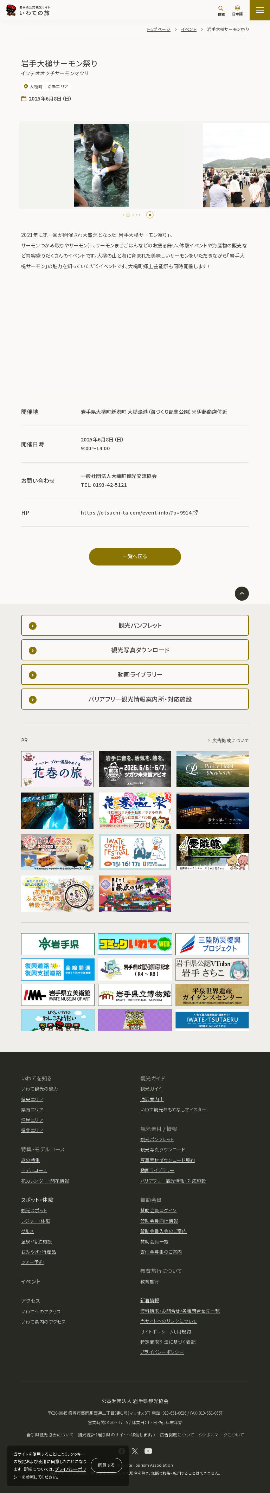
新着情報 (149, 1300)
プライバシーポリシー (162, 1352)
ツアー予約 (32, 1262)
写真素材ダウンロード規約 (167, 1160)
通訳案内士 (152, 1099)
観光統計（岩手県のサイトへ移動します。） (116, 1434)
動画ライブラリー (157, 1170)
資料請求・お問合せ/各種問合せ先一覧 (180, 1310)
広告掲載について (230, 740)
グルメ (27, 1231)
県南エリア (32, 1109)
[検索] (221, 11)
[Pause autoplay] (150, 215)
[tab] (125, 215)
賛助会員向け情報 (159, 1220)
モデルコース (34, 1170)
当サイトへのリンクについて (168, 1321)
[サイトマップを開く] (260, 10)
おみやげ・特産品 (38, 1251)
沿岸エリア (32, 1120)
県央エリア (32, 1099)
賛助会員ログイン (158, 1210)
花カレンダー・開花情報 (45, 1180)
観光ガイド (151, 1088)
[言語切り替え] (237, 11)
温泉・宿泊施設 (36, 1241)
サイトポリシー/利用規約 (165, 1331)
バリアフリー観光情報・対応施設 (173, 1180)
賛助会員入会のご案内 (163, 1231)
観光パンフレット (157, 1139)
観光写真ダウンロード (162, 1149)
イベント (189, 29)
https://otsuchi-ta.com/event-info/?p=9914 (140, 512)
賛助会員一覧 (154, 1241)
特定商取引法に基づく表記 (167, 1341)
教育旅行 (149, 1281)
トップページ (159, 29)
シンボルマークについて (221, 1434)
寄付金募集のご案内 (161, 1251)
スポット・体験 (37, 1199)
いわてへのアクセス (41, 1311)
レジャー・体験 (35, 1220)
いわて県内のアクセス (43, 1321)
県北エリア (32, 1130)
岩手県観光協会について (49, 1434)
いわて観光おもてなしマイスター (173, 1109)
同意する (106, 1465)
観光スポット (34, 1210)
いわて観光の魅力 (39, 1088)
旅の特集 (30, 1160)
